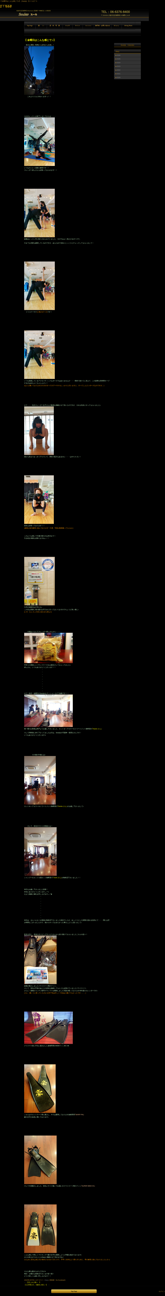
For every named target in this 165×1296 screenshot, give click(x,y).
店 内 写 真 (54, 25)
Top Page (30, 25)
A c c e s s (88, 25)
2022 (118, 70)
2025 (118, 59)
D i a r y (116, 25)
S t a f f (67, 25)
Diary (46, 1280)
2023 (118, 66)
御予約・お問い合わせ (102, 25)
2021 (118, 74)
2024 (118, 63)
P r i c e (77, 25)
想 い (41, 25)
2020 (118, 77)
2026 (118, 55)
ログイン (162, 1291)
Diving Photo (128, 25)
